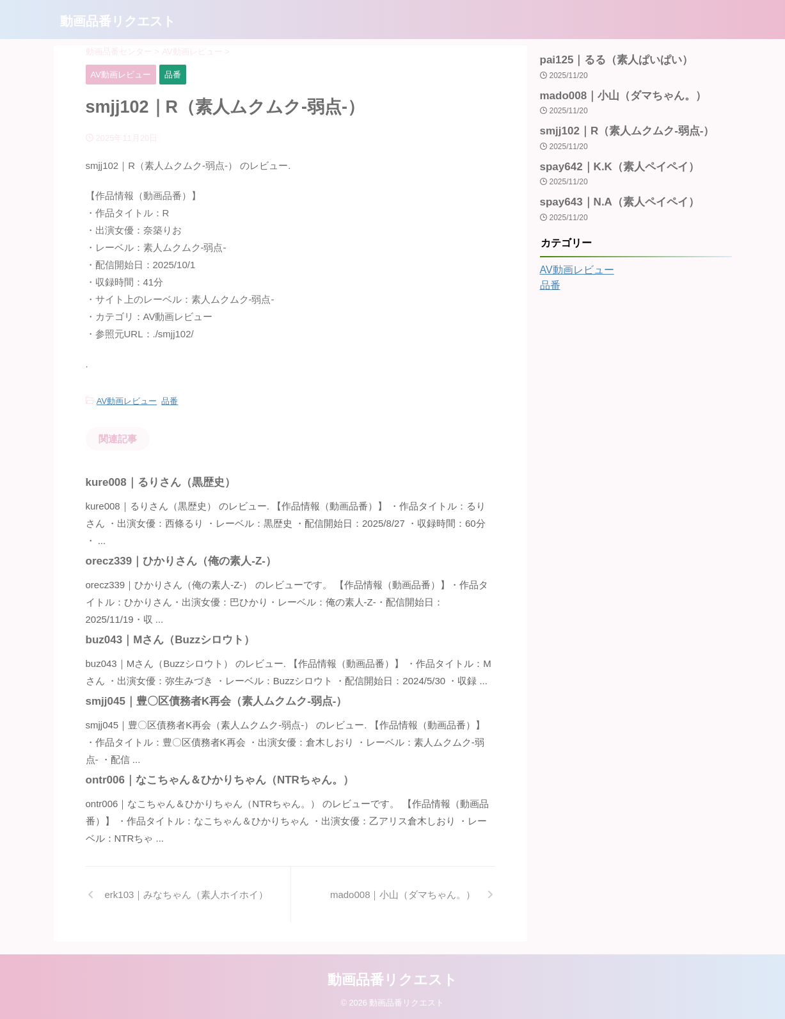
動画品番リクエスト (117, 21)
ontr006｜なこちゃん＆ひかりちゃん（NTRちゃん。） (204, 778)
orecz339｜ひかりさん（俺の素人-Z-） (170, 559)
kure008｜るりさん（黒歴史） (152, 480)
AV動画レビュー (127, 400)
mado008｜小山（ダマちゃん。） (613, 92)
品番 (169, 400)
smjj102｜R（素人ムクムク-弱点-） (617, 125)
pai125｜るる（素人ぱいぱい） (608, 58)
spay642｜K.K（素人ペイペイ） (610, 159)
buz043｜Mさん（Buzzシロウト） (160, 637)
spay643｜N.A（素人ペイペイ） (610, 193)
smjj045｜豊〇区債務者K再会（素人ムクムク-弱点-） (201, 699)
